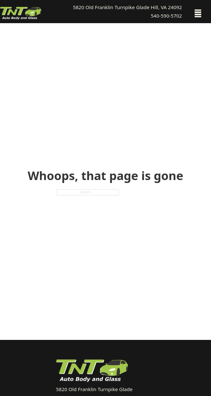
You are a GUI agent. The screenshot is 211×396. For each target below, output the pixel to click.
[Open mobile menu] (198, 13)
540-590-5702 (166, 15)
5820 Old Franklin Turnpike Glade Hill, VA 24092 (127, 7)
